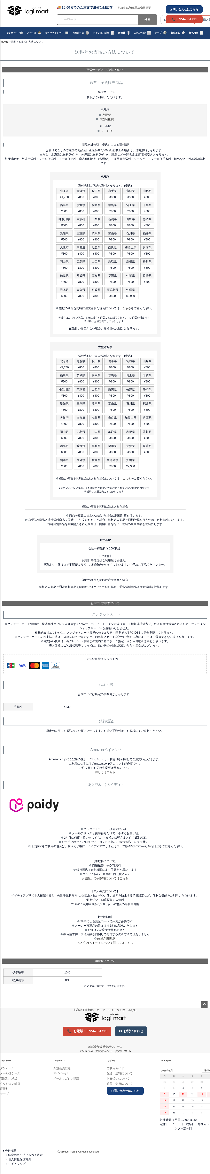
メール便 (34, 33)
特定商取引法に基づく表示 (25, 1155)
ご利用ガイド (115, 1068)
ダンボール (15, 33)
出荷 (134, 7)
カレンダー (166, 1060)
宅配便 (106, 114)
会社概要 (10, 1150)
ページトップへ (204, 1004)
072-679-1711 (187, 19)
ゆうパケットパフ (57, 33)
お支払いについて (118, 1078)
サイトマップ (16, 1163)
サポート (112, 1060)
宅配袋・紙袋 (8, 1078)
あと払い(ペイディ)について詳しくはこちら (105, 942)
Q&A (139, 7)
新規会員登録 (62, 1068)
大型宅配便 (107, 119)
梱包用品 (196, 33)
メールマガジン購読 (66, 1078)
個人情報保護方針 (19, 1159)
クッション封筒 (104, 33)
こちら (126, 308)
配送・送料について (120, 1073)
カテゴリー (6, 1060)
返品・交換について (120, 1083)
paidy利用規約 (106, 938)
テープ (161, 33)
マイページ (59, 1060)
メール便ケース (10, 1073)
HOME (4, 41)
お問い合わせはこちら (184, 9)
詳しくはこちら (105, 772)
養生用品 (178, 33)
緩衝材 (124, 33)
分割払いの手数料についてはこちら (105, 878)
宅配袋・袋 (81, 33)
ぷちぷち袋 (142, 33)
